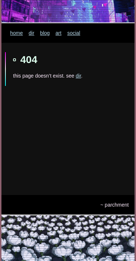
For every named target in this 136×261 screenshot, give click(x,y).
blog (45, 33)
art (58, 33)
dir (31, 33)
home (16, 33)
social (73, 33)
